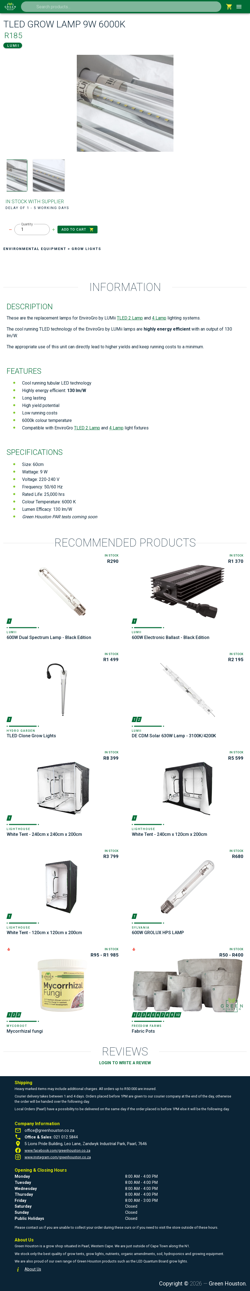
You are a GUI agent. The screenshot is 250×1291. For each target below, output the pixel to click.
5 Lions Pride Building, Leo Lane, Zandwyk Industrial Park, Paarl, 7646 (86, 1143)
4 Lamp (159, 318)
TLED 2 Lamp (130, 318)
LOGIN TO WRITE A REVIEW (125, 1063)
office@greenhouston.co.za (49, 1130)
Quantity (27, 224)
